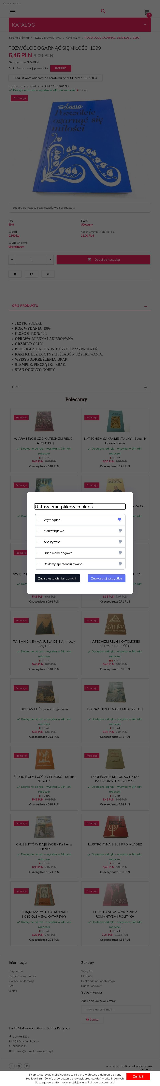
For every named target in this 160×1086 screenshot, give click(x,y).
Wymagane (52, 520)
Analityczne (52, 542)
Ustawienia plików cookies (64, 506)
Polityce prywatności (101, 1082)
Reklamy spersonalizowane (63, 564)
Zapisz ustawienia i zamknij (57, 578)
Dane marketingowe (58, 553)
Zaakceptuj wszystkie (106, 578)
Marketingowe (54, 531)
